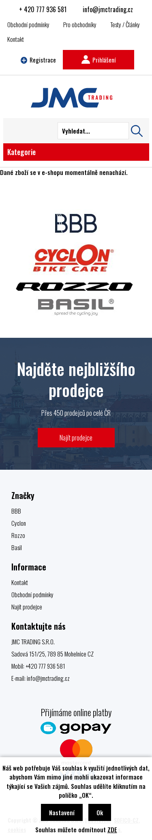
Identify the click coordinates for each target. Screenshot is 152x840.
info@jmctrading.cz (108, 9)
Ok (99, 812)
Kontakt (15, 39)
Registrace (38, 59)
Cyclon (18, 522)
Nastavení (62, 812)
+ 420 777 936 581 (42, 9)
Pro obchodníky (79, 24)
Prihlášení (98, 59)
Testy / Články (125, 24)
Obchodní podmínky (28, 24)
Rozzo (18, 535)
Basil (16, 547)
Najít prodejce (76, 437)
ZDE (112, 829)
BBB (16, 510)
